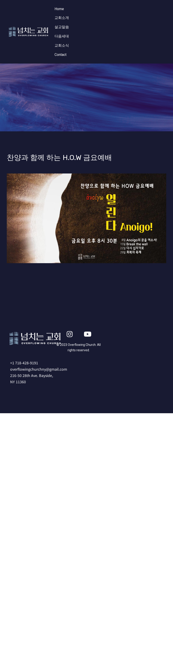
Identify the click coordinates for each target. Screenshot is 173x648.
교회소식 (62, 45)
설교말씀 (62, 27)
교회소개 (62, 18)
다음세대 (62, 36)
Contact (60, 54)
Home (59, 9)
